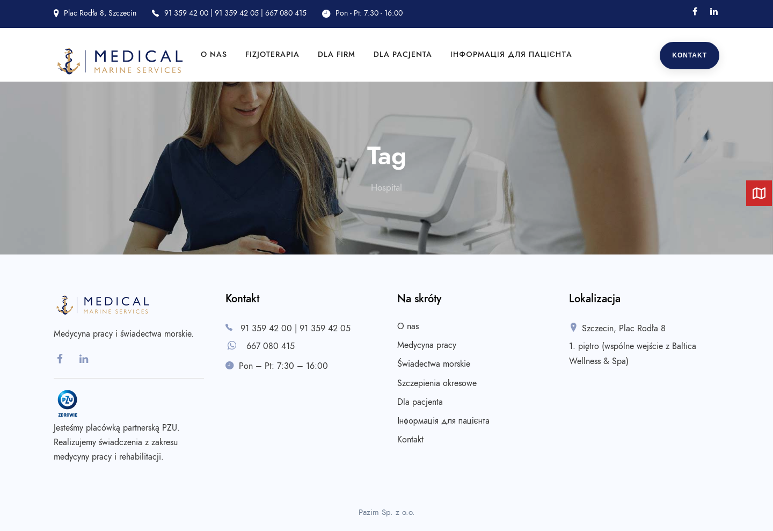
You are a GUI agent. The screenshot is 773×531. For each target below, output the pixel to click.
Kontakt (689, 55)
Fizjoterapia (272, 54)
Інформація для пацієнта (511, 54)
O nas (214, 54)
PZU (169, 428)
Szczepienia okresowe (437, 383)
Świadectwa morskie (433, 364)
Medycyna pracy (426, 345)
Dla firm (336, 54)
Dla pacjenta (403, 54)
